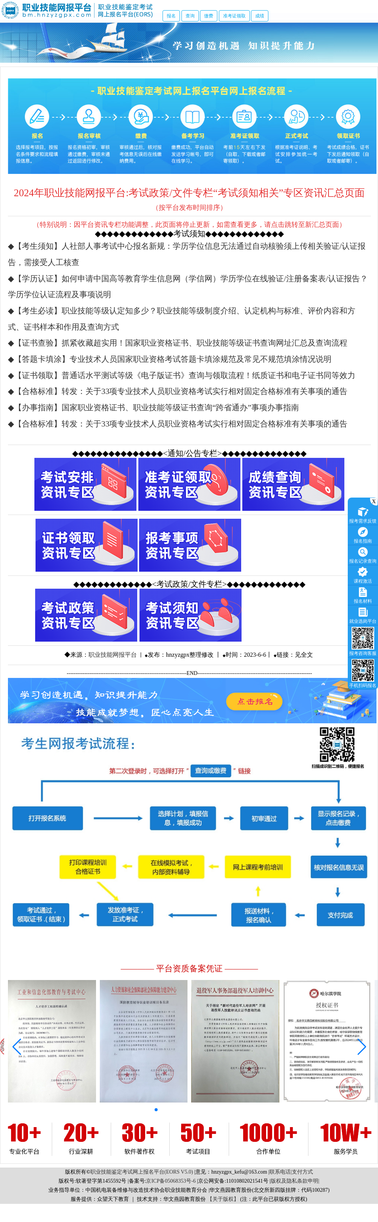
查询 (190, 16)
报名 (171, 16)
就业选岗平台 (362, 614)
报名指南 (363, 534)
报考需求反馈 (362, 514)
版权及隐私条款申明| (295, 1181)
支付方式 (302, 1172)
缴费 (208, 16)
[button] (156, 1109)
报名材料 (363, 594)
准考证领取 (234, 16)
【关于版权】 (223, 1199)
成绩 (259, 16)
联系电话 (280, 1172)
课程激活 (363, 574)
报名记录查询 (362, 554)
